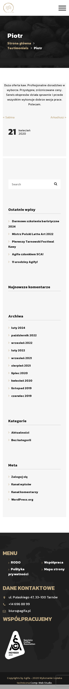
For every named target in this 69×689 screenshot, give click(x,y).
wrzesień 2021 (21, 358)
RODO (16, 562)
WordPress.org (22, 499)
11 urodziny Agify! (25, 262)
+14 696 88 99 (16, 603)
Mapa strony (54, 569)
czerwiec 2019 (21, 396)
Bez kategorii (21, 440)
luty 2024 (18, 328)
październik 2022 (24, 335)
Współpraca (53, 562)
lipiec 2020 (19, 373)
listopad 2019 (21, 388)
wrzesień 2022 (21, 343)
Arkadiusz (58, 117)
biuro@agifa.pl (17, 610)
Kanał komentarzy (24, 492)
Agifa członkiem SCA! (27, 254)
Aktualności (20, 432)
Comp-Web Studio (41, 683)
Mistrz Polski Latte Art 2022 (32, 234)
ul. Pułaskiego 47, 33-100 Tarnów (30, 597)
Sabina (9, 117)
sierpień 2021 (21, 365)
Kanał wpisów (21, 484)
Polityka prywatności (18, 572)
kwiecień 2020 (21, 380)
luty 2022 (18, 350)
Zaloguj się (19, 477)
